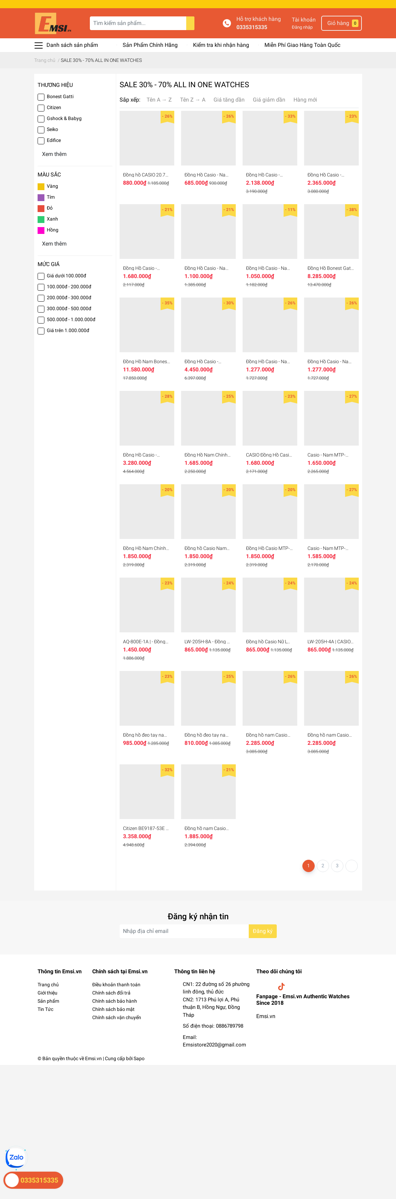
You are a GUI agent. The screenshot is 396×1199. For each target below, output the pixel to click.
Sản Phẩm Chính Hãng (150, 45)
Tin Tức (45, 1009)
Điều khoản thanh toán (116, 984)
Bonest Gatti (60, 96)
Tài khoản (304, 19)
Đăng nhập (302, 27)
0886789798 (229, 1026)
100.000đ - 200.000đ (69, 286)
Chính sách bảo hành (114, 1001)
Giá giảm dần (269, 99)
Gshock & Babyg (64, 118)
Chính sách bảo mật (113, 1009)
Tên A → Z (159, 99)
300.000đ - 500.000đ (69, 308)
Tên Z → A (192, 99)
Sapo (139, 1058)
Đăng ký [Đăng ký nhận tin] (263, 931)
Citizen (54, 107)
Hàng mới (305, 99)
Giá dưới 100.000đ (66, 275)
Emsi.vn (265, 1016)
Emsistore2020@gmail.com (214, 1045)
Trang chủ (48, 984)
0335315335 (251, 27)
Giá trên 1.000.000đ (68, 330)
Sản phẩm (48, 1001)
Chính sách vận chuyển (116, 1017)
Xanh (52, 219)
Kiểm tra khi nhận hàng (221, 45)
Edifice (54, 140)
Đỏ (50, 208)
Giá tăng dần (229, 99)
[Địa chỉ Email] (198, 931)
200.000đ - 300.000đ (69, 297)
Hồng (52, 230)
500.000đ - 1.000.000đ (71, 319)
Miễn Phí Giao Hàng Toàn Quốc (302, 45)
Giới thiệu (47, 993)
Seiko (52, 129)
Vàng (52, 186)
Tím (51, 197)
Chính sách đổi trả (111, 993)
